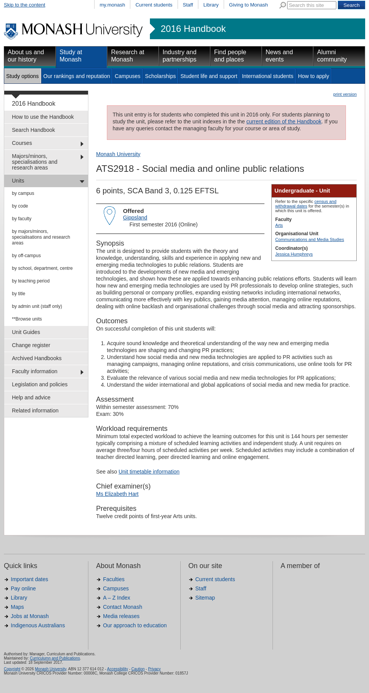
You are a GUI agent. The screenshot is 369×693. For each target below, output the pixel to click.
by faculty (22, 218)
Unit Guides (26, 332)
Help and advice (31, 397)
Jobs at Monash (30, 616)
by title (18, 293)
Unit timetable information (149, 472)
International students (267, 76)
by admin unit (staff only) (37, 306)
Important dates (29, 579)
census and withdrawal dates (305, 203)
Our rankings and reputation (76, 76)
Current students (153, 5)
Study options (22, 76)
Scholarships (160, 76)
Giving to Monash (248, 5)
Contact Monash (122, 607)
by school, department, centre (42, 268)
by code (20, 206)
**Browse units (27, 319)
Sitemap (205, 598)
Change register (31, 345)
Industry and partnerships (179, 56)
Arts (279, 225)
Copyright (12, 669)
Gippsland (135, 217)
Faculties (114, 579)
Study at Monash (71, 56)
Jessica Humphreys (294, 254)
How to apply (313, 76)
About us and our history (26, 56)
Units (18, 181)
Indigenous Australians (38, 625)
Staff (188, 5)
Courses (22, 143)
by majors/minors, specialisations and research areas (41, 237)
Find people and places (230, 56)
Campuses (127, 76)
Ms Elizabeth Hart (117, 494)
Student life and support (208, 76)
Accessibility (117, 669)
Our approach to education (135, 625)
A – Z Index (116, 598)
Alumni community (332, 56)
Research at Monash (127, 56)
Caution (138, 669)
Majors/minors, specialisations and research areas (34, 162)
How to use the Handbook (43, 117)
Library (211, 5)
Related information (35, 410)
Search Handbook (33, 130)
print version (345, 94)
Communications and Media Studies (309, 239)
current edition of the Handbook (283, 121)
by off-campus (26, 255)
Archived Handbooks (37, 358)
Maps (17, 607)
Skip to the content (24, 5)
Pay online (23, 588)
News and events (279, 56)
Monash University (118, 154)
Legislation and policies (40, 384)
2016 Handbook (193, 28)
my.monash (112, 5)
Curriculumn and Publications (55, 658)
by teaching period (31, 281)
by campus (23, 193)
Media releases (121, 616)
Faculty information (34, 371)
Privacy (154, 669)
